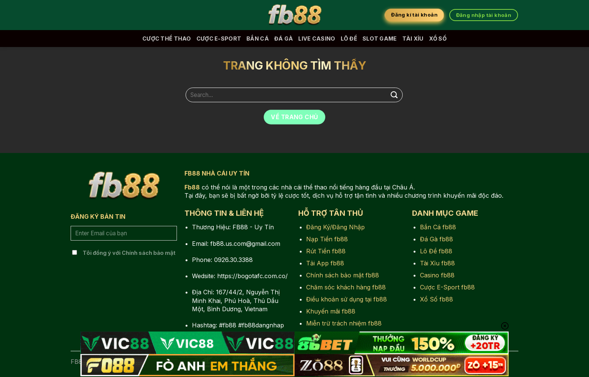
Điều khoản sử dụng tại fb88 (346, 299)
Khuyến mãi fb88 (330, 311)
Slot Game (379, 38)
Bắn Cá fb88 (438, 227)
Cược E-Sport (218, 38)
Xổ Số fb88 (436, 299)
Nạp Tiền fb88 (327, 239)
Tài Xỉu (413, 38)
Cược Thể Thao (166, 38)
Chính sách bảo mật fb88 (342, 275)
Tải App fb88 (325, 263)
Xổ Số (438, 38)
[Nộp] (394, 95)
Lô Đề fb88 (436, 251)
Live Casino (316, 38)
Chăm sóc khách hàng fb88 (346, 287)
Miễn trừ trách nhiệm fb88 (344, 323)
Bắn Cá (257, 38)
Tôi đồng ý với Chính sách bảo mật (129, 253)
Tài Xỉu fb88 (437, 263)
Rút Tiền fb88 (326, 251)
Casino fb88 (437, 275)
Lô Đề (349, 38)
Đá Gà (283, 38)
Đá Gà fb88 (436, 239)
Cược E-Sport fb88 (447, 287)
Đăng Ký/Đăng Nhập (335, 227)
